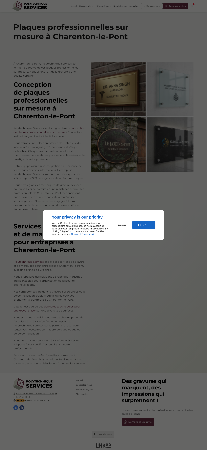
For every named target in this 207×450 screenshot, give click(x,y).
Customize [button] (122, 225)
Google (74, 234)
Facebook (87, 234)
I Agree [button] (144, 225)
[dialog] (103, 225)
